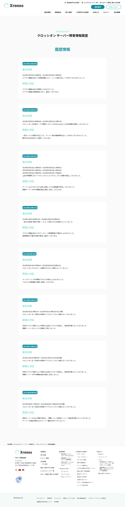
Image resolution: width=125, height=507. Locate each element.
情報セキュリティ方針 (69, 498)
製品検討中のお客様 (73, 3)
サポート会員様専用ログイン (85, 482)
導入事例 (68, 12)
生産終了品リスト (82, 479)
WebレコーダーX (66, 476)
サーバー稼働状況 (29, 444)
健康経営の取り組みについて (44, 501)
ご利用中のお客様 (82, 12)
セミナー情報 (45, 458)
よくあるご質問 (81, 460)
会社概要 (117, 12)
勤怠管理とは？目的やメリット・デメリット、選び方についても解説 (107, 463)
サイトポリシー (41, 498)
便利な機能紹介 (81, 462)
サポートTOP (81, 454)
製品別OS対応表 (82, 477)
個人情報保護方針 (81, 498)
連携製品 (58, 12)
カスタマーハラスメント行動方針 (97, 498)
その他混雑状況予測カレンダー (86, 468)
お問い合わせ (113, 7)
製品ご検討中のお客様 (47, 468)
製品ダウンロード (82, 474)
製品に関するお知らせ (104, 473)
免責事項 (49, 498)
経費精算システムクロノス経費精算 (66, 458)
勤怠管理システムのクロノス (15, 444)
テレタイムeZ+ (65, 474)
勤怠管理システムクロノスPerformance (67, 454)
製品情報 (47, 12)
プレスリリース (102, 457)
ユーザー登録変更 (82, 485)
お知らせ (96, 12)
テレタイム (64, 471)
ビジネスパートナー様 (91, 3)
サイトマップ (57, 498)
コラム (100, 460)
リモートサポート (82, 457)
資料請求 (98, 7)
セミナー (106, 12)
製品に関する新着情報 (83, 471)
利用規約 (56, 501)
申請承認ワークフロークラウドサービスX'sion (67, 463)
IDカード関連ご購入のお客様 (111, 3)
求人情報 (44, 464)
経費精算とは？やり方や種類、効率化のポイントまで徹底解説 (107, 469)
